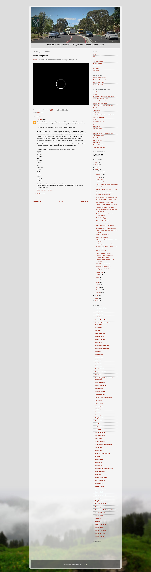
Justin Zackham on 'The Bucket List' (106, 197)
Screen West (96, 142)
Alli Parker (98, 317)
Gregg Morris (99, 388)
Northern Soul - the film (102, 223)
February (99, 290)
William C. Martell (100, 530)
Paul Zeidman (99, 450)
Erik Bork (98, 375)
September (99, 272)
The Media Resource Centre (101, 80)
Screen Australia (97, 128)
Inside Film (96, 112)
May (97, 282)
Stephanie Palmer (100, 489)
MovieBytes (98, 438)
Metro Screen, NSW (98, 117)
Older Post (84, 201)
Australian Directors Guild (100, 98)
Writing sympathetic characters (105, 269)
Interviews (96, 66)
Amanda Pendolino (101, 320)
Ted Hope (98, 498)
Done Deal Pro (99, 369)
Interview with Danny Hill (103, 194)
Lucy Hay (98, 429)
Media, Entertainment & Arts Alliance (103, 115)
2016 (96, 164)
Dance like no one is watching (104, 192)
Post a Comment (40, 194)
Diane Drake (98, 366)
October (98, 177)
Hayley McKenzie (100, 391)
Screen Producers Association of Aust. (104, 133)
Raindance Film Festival (102, 453)
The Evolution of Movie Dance (104, 202)
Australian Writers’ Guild (100, 103)
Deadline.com (99, 363)
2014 (96, 170)
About (94, 56)
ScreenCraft (98, 465)
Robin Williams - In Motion (103, 253)
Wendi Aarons (99, 527)
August (98, 274)
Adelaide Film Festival (99, 77)
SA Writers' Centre (98, 84)
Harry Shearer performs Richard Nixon (107, 184)
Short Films (96, 68)
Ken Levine (98, 421)
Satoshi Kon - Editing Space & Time (106, 189)
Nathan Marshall (100, 441)
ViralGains (98, 521)
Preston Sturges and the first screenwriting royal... (104, 256)
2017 (96, 162)
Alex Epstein (99, 314)
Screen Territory (97, 140)
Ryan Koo (98, 456)
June (98, 279)
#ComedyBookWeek (101, 308)
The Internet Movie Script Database (106, 510)
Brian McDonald (100, 333)
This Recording (99, 515)
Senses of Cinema (98, 145)
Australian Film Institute (99, 101)
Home (61, 201)
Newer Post (37, 201)
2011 (96, 300)
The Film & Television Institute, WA (103, 105)
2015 (96, 167)
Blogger (86, 564)
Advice (95, 59)
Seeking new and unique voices (105, 207)
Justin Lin (98, 412)
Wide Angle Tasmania (99, 147)
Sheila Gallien (99, 483)
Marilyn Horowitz (100, 432)
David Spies (98, 360)
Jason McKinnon (100, 394)
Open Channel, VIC (98, 121)
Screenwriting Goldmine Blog (104, 468)
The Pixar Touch (100, 512)
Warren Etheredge (100, 524)
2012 (96, 298)
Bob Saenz (98, 330)
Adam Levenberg (100, 311)
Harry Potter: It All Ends (103, 220)
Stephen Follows (100, 492)
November (99, 174)
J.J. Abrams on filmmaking (103, 266)
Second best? (100, 179)
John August (99, 406)
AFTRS (95, 94)
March (98, 287)
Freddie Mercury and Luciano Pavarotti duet (104, 214)
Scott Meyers (99, 459)
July (97, 277)
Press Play (36, 59)
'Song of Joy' (99, 187)
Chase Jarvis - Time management (106, 228)
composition (40, 112)
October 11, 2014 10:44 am (45, 190)
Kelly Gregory (99, 418)
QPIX (94, 124)
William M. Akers (100, 533)
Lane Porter (98, 424)
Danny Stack (99, 354)
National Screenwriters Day (103, 444)
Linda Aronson (99, 427)
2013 (96, 295)
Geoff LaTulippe (100, 382)
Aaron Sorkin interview (102, 234)
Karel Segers (99, 415)
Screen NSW (96, 131)
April (97, 284)
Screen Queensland (98, 135)
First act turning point (102, 218)
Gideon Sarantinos (100, 385)
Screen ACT (96, 126)
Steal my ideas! (99, 486)
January (98, 292)
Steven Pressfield (100, 495)
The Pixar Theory (101, 250)
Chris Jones (98, 342)
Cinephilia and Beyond (102, 345)
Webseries (96, 70)
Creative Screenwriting (102, 348)
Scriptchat (98, 474)
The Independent (100, 507)
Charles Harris (99, 336)
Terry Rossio (99, 501)
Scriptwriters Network (101, 477)
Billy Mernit (98, 327)
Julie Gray (98, 409)
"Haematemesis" (97, 63)
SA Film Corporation (98, 82)
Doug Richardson (100, 372)
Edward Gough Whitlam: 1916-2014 (106, 204)
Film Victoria (96, 108)
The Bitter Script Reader (102, 504)
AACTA (95, 91)
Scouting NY (99, 462)
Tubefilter (98, 518)
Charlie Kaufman (100, 339)
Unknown (40, 119)
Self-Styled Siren (100, 480)
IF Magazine (96, 110)
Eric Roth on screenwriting (103, 264)
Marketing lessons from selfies (105, 244)
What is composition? (102, 237)
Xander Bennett (99, 536)
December (99, 172)
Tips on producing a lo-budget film (106, 199)
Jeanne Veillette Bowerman (103, 397)
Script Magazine (100, 471)
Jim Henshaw (99, 403)
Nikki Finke (98, 447)
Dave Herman (99, 357)
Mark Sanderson (100, 435)
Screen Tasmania (98, 138)
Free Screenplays (98, 61)
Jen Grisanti (98, 400)
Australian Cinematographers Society (103, 96)
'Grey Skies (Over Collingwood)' (105, 225)
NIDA (94, 119)
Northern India (100, 182)
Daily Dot (98, 351)
